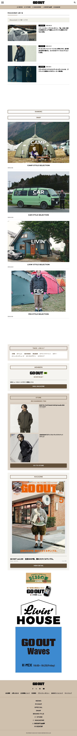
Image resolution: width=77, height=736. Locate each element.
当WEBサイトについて (57, 693)
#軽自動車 (35, 354)
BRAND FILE (38, 714)
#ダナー (55, 354)
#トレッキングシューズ (18, 356)
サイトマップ (68, 693)
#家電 (13, 354)
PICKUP (38, 704)
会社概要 (7, 693)
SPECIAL (38, 707)
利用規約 (33, 693)
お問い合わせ (15, 693)
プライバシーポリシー (44, 693)
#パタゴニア (41, 356)
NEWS (38, 701)
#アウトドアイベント (45, 354)
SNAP (38, 711)
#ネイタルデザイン (31, 356)
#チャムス (19, 354)
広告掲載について (25, 693)
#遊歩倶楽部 (27, 354)
